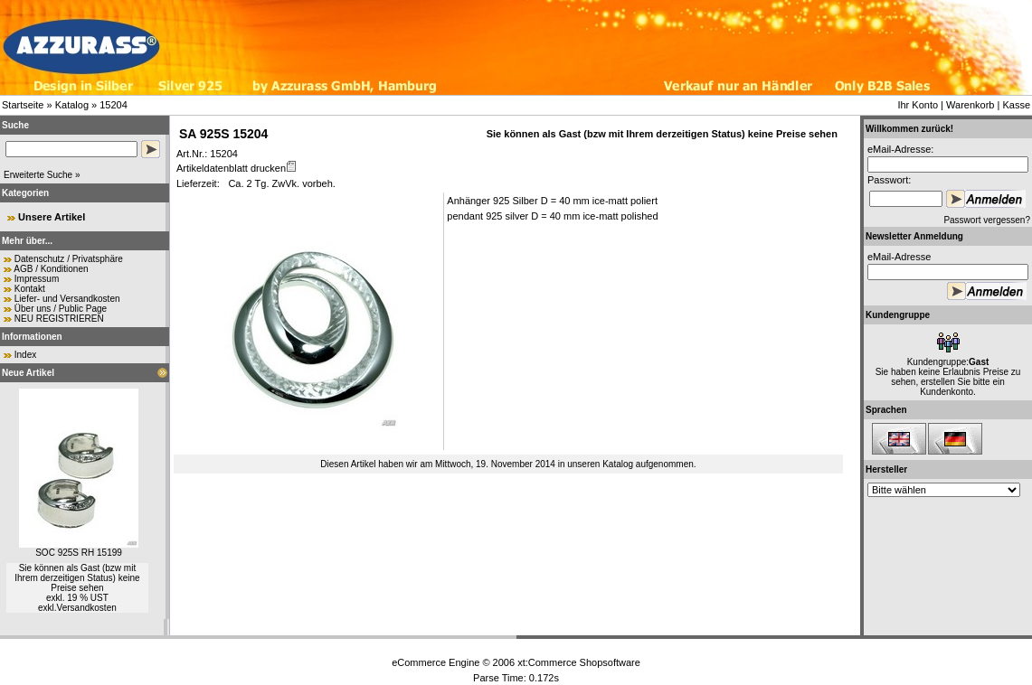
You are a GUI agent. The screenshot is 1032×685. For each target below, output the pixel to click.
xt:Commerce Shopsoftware (578, 662)
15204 (113, 104)
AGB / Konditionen (51, 269)
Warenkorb (970, 104)
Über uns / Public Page (60, 309)
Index (25, 355)
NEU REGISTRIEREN (59, 319)
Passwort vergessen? (986, 220)
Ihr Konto (917, 104)
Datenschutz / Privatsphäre (68, 259)
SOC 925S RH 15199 (78, 553)
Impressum (36, 279)
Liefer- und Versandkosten (67, 299)
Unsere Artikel (51, 216)
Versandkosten (87, 608)
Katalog (72, 104)
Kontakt (29, 289)
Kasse (1016, 104)
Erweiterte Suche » (42, 175)
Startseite (22, 104)
